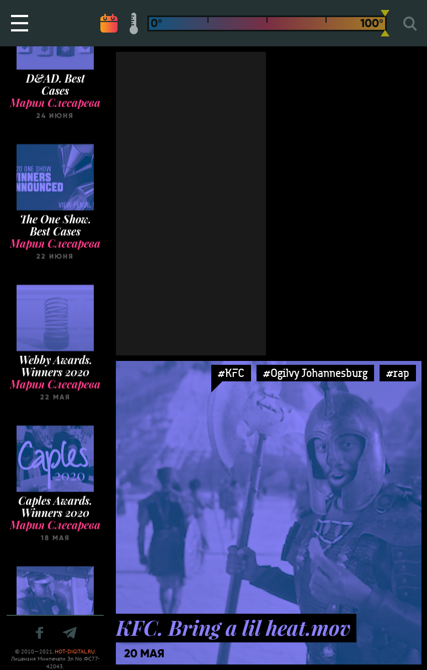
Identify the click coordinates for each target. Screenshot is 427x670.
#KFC (231, 372)
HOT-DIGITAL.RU (75, 651)
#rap (397, 372)
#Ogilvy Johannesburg (315, 372)
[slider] (385, 23)
